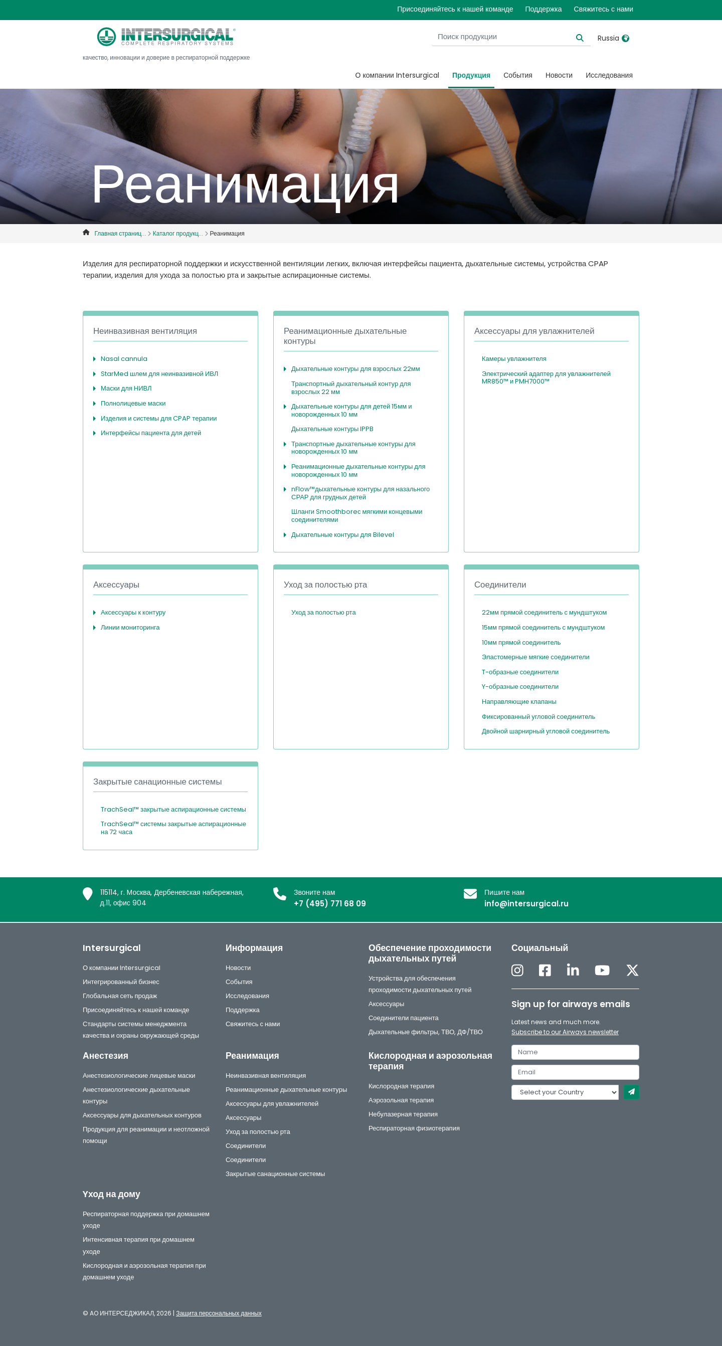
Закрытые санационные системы (275, 1174)
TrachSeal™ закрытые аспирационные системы (173, 809)
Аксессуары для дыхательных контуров (142, 1115)
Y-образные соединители (520, 686)
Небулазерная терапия (403, 1114)
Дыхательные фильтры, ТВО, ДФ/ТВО (426, 1032)
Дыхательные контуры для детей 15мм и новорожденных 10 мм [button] (351, 410)
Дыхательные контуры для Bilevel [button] (342, 534)
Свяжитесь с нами (603, 9)
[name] (575, 1052)
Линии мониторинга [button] (130, 627)
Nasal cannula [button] (124, 358)
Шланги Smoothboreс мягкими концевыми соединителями (357, 515)
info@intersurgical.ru (526, 903)
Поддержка (543, 9)
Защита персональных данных (219, 1313)
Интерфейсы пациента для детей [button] (151, 433)
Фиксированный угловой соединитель (538, 716)
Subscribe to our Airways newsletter (565, 1032)
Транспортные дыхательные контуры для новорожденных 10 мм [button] (353, 448)
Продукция (471, 75)
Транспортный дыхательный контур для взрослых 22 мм (351, 388)
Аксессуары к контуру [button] (133, 612)
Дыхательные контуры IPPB (332, 429)
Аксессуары (386, 1004)
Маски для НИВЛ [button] (126, 388)
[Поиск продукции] (528, 37)
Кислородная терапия (401, 1086)
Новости (559, 75)
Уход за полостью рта (323, 612)
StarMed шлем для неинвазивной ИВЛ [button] (159, 373)
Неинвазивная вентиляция (266, 1075)
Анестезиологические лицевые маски (139, 1075)
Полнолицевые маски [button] (133, 403)
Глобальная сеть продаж (120, 996)
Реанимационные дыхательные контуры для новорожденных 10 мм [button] (358, 470)
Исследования (609, 75)
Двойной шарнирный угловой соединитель (546, 731)
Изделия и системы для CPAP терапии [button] (159, 418)
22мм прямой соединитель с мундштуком (544, 612)
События (517, 75)
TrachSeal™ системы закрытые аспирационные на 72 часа (173, 828)
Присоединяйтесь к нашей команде (455, 9)
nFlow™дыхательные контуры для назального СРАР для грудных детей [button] (360, 493)
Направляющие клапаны (519, 701)
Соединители (246, 1145)
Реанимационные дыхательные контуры (286, 1089)
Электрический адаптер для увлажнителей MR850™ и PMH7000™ (546, 378)
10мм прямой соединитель (521, 642)
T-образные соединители (520, 672)
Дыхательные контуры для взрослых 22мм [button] (355, 368)
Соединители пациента (404, 1018)
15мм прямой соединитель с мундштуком (543, 627)
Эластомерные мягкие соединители (536, 657)
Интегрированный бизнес (121, 982)
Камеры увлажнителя (514, 358)
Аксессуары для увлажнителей (272, 1103)
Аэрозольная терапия (401, 1100)
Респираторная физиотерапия (414, 1128)
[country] (565, 1092)
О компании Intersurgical (397, 75)
